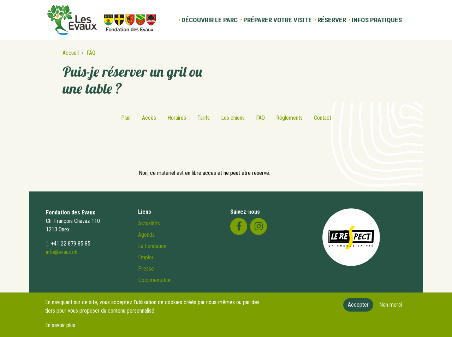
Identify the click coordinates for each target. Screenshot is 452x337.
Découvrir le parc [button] (210, 20)
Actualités (149, 223)
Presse (146, 268)
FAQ (91, 52)
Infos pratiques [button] (377, 20)
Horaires (176, 117)
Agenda (146, 234)
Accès (149, 117)
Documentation (155, 280)
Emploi (145, 257)
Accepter (358, 308)
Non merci (390, 308)
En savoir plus (60, 328)
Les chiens (233, 117)
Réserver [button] (331, 20)
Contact (322, 117)
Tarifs (203, 117)
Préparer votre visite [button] (277, 20)
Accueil (71, 52)
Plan (126, 117)
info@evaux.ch (61, 252)
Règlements (289, 117)
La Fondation (152, 246)
